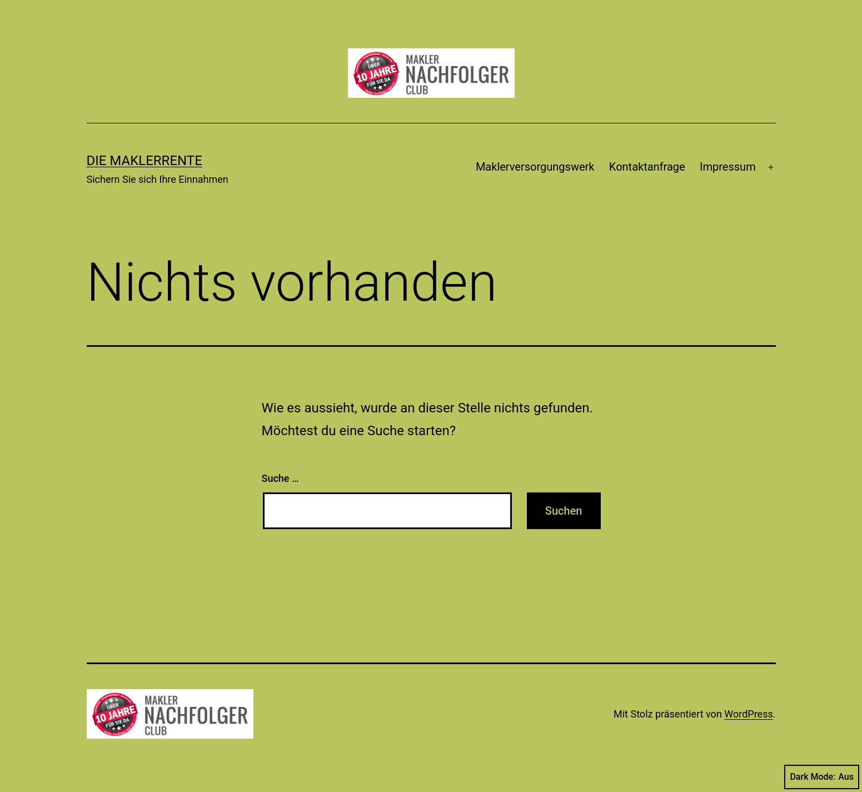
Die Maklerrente (144, 160)
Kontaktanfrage (647, 166)
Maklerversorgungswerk (535, 166)
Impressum (728, 166)
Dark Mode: (822, 777)
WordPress (748, 714)
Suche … (280, 478)
